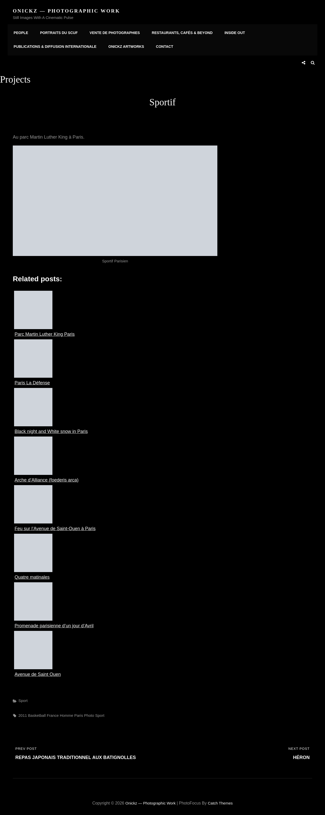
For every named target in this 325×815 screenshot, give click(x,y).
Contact (160, 46)
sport (99, 713)
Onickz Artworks (123, 46)
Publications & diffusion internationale (54, 46)
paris (78, 713)
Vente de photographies (110, 31)
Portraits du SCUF (56, 31)
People (20, 31)
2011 (22, 713)
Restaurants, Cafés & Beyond (176, 31)
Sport (23, 698)
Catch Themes (222, 800)
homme (66, 713)
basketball (37, 713)
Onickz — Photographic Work (68, 11)
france (53, 713)
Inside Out (227, 31)
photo (89, 713)
